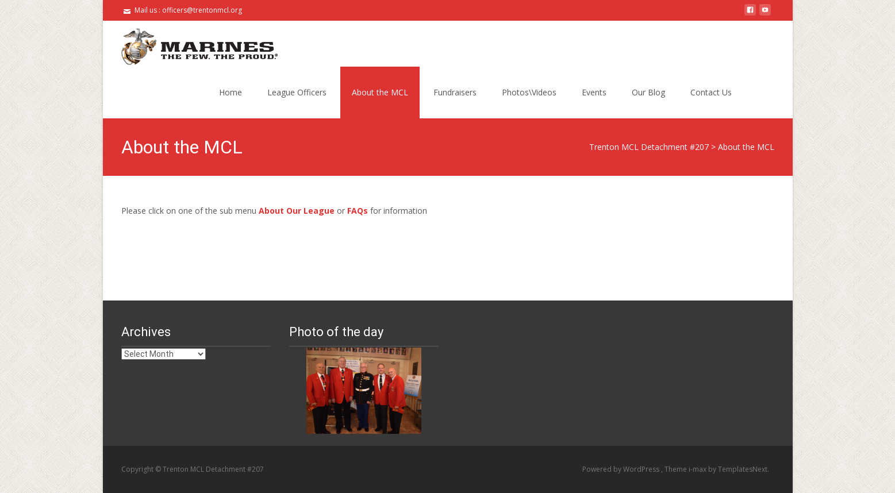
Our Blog (648, 92)
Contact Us (711, 92)
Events (594, 92)
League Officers (296, 92)
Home (230, 92)
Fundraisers (455, 92)
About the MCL (380, 92)
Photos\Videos (529, 92)
